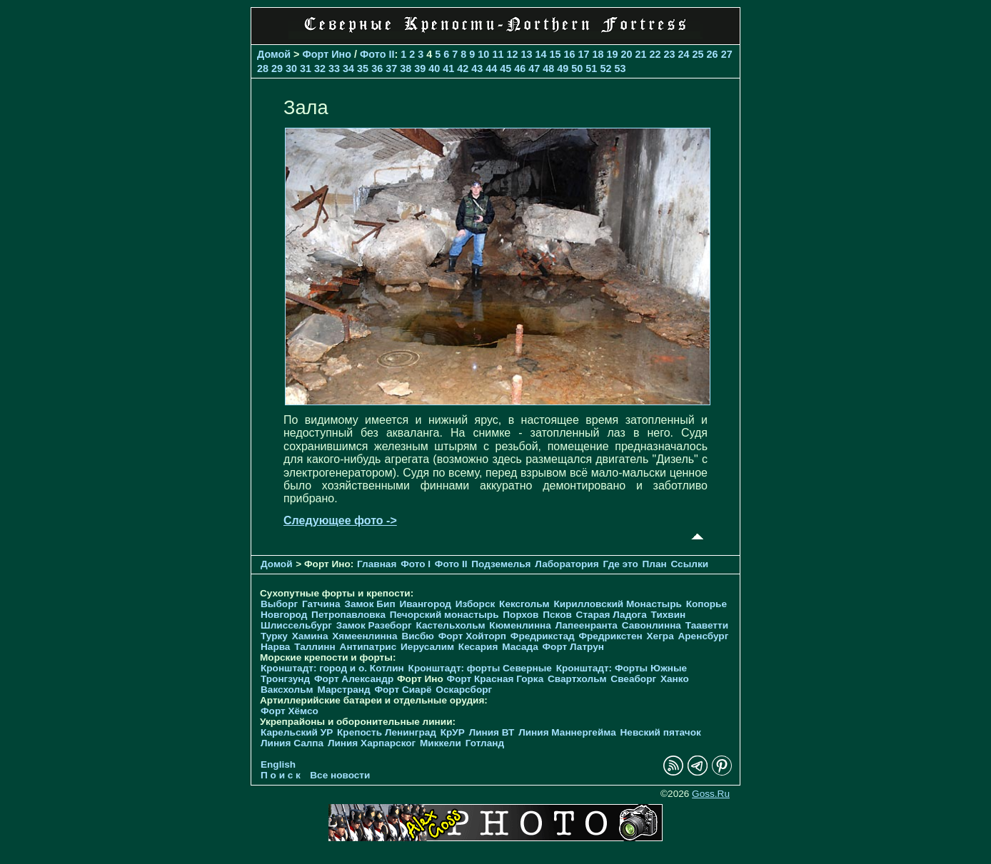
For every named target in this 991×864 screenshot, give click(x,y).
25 (698, 54)
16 (569, 54)
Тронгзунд (285, 679)
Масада (520, 646)
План (654, 564)
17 (583, 54)
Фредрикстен (610, 636)
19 (612, 54)
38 (405, 68)
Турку (274, 636)
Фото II (377, 54)
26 (712, 54)
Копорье (706, 604)
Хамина (310, 636)
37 (391, 68)
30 (291, 68)
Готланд (485, 743)
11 (497, 54)
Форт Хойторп (472, 636)
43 (477, 68)
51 (591, 68)
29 (277, 68)
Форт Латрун (573, 646)
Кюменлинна (520, 625)
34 (348, 68)
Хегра (660, 636)
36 (377, 68)
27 (727, 54)
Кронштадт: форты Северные (480, 668)
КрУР (453, 732)
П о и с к (281, 775)
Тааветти (706, 625)
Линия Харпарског (372, 743)
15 (554, 54)
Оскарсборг (464, 689)
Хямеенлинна (364, 636)
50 (577, 68)
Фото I (416, 564)
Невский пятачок (660, 732)
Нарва (275, 646)
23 (669, 54)
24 (684, 54)
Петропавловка (348, 614)
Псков (557, 614)
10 (483, 54)
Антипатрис (368, 646)
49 (562, 68)
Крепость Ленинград (386, 732)
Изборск (476, 604)
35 (362, 68)
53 (619, 68)
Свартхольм (577, 679)
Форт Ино (327, 54)
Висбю (417, 636)
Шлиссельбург (296, 625)
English (278, 764)
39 (420, 68)
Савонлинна (651, 625)
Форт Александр (353, 679)
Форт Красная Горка (495, 679)
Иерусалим (427, 646)
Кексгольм (524, 604)
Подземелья (500, 564)
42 (462, 68)
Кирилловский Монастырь (617, 604)
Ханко (674, 679)
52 (605, 68)
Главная (376, 564)
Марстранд (343, 689)
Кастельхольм (451, 625)
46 (519, 68)
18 (597, 54)
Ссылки (689, 564)
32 (320, 68)
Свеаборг (633, 679)
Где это (620, 564)
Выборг (279, 604)
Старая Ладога (611, 614)
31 (305, 68)
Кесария (478, 646)
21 (641, 54)
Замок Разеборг (374, 625)
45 (505, 68)
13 (526, 54)
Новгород (284, 614)
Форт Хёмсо (289, 711)
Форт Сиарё (402, 689)
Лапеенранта (586, 625)
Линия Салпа (292, 743)
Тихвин (668, 614)
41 (448, 68)
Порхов (520, 614)
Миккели (440, 743)
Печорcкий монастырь (444, 614)
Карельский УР (297, 732)
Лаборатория (566, 564)
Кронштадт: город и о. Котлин (332, 668)
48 (548, 68)
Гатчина (321, 604)
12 (512, 54)
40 (434, 68)
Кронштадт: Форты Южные (622, 668)
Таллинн (315, 646)
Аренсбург (703, 636)
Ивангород (425, 604)
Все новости (340, 775)
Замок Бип (369, 604)
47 (534, 68)
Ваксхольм (287, 689)
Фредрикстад (542, 636)
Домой (274, 54)
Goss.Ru (711, 793)
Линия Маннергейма (567, 732)
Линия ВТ (492, 732)
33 (334, 68)
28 (262, 68)
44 (491, 68)
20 (627, 54)
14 (540, 54)
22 (655, 54)
